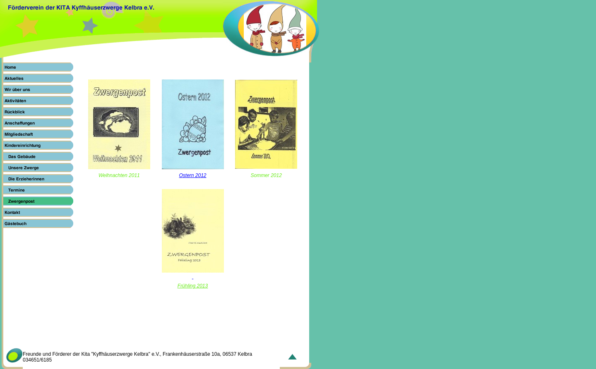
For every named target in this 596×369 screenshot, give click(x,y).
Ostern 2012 (192, 175)
